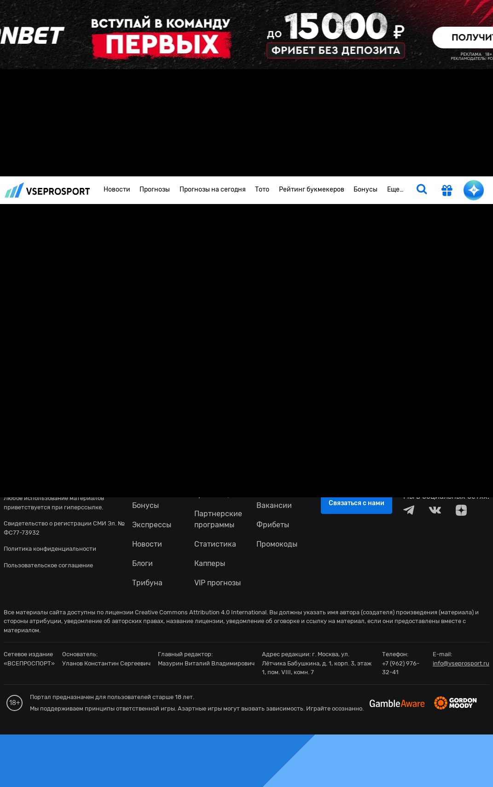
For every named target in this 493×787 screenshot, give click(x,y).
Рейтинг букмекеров (311, 189)
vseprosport (47, 190)
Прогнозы (154, 189)
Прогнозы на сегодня (213, 189)
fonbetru (246, 393)
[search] (422, 190)
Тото (262, 189)
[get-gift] (446, 191)
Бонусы (365, 189)
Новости (117, 189)
